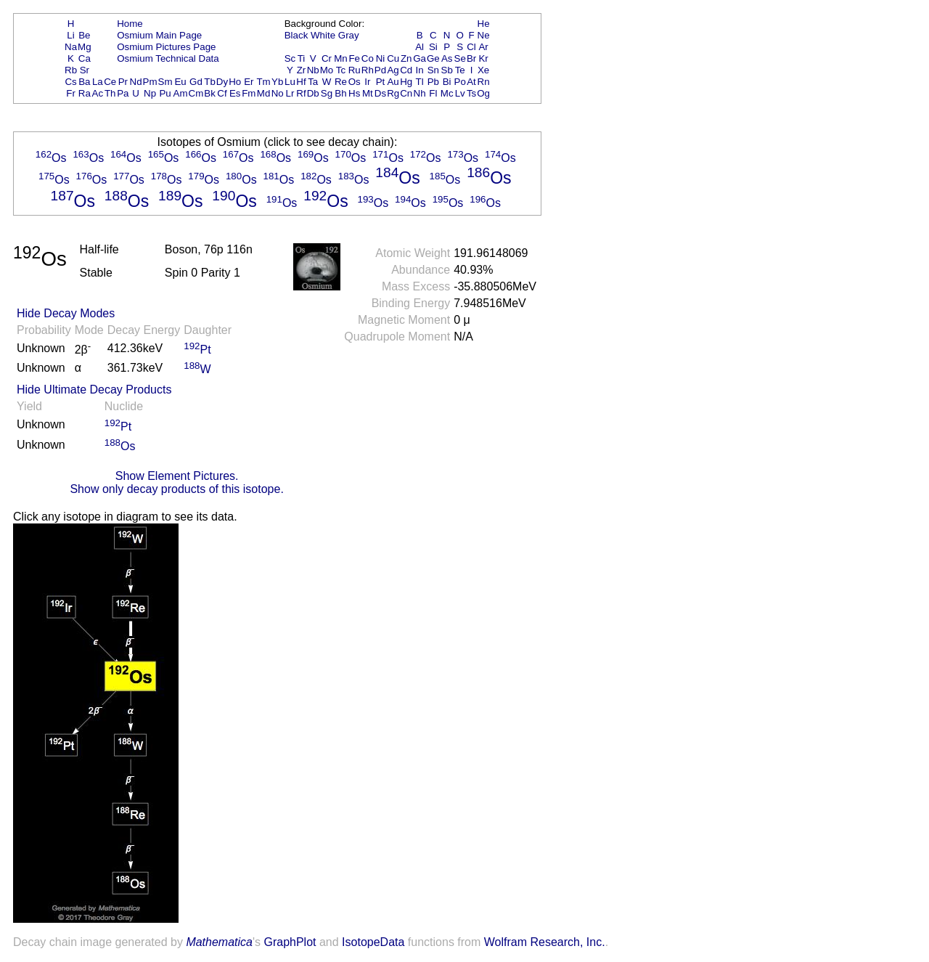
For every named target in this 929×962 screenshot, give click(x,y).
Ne (484, 35)
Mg (84, 46)
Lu (290, 81)
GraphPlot (289, 942)
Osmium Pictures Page (166, 46)
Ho (235, 81)
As (447, 58)
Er (248, 81)
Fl (433, 93)
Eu (180, 81)
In (420, 70)
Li (70, 35)
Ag (392, 70)
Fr (70, 93)
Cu (393, 58)
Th (110, 93)
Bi (447, 81)
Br (471, 58)
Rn (484, 81)
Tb (210, 81)
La (97, 81)
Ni (380, 58)
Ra (84, 93)
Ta (313, 81)
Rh (367, 70)
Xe (483, 70)
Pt (380, 81)
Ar (483, 46)
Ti (302, 58)
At (471, 81)
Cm (196, 93)
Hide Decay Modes (66, 313)
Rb (71, 70)
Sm (165, 81)
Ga (419, 58)
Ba (84, 81)
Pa (122, 93)
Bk (210, 93)
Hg (406, 81)
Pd (380, 70)
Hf (301, 81)
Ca (84, 58)
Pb (433, 81)
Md (264, 93)
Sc (290, 58)
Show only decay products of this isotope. (176, 489)
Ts (471, 93)
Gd (195, 81)
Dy (222, 81)
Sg (326, 93)
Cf (221, 93)
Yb (277, 81)
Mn (341, 58)
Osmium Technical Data (168, 58)
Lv (460, 93)
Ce (110, 81)
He (484, 23)
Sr (84, 70)
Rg (393, 93)
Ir (367, 81)
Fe (354, 58)
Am (180, 93)
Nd (136, 81)
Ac (98, 93)
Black (296, 35)
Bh (340, 93)
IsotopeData (373, 942)
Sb (447, 70)
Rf (301, 93)
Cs (70, 81)
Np (150, 93)
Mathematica (219, 942)
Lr (290, 93)
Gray (348, 35)
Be (84, 35)
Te (460, 70)
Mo (327, 70)
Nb (313, 70)
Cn (406, 93)
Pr (123, 81)
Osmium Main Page (159, 35)
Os (354, 81)
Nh (420, 93)
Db (313, 93)
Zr (301, 70)
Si (433, 46)
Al (419, 46)
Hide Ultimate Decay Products (94, 389)
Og (483, 93)
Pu (165, 93)
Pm (150, 81)
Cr (327, 58)
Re (341, 81)
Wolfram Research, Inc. (544, 942)
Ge (433, 58)
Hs (354, 93)
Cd (406, 70)
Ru (354, 70)
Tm (263, 81)
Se (460, 58)
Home (130, 23)
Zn (406, 58)
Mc (447, 93)
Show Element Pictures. (177, 476)
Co (367, 58)
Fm (248, 93)
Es (235, 93)
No (277, 93)
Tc (340, 70)
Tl (420, 81)
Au (392, 81)
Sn (433, 70)
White (323, 35)
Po (460, 81)
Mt (367, 93)
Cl (471, 46)
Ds (380, 93)
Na (71, 46)
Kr (483, 58)
